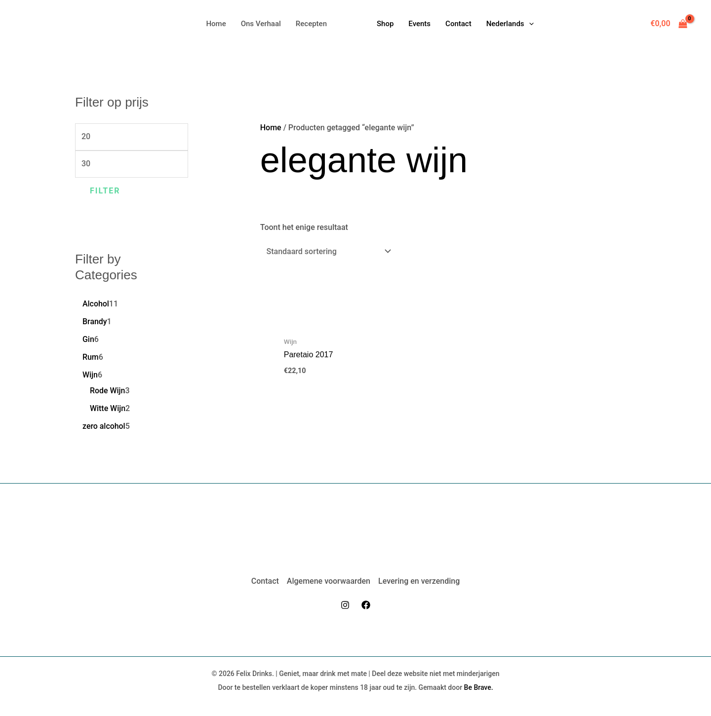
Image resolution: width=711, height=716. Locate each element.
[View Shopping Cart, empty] (668, 24)
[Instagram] (345, 605)
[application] (529, 23)
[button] (510, 23)
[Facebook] (365, 605)
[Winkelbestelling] (327, 251)
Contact (265, 581)
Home (270, 127)
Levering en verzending (419, 581)
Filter (105, 190)
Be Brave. (478, 687)
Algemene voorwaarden (328, 581)
